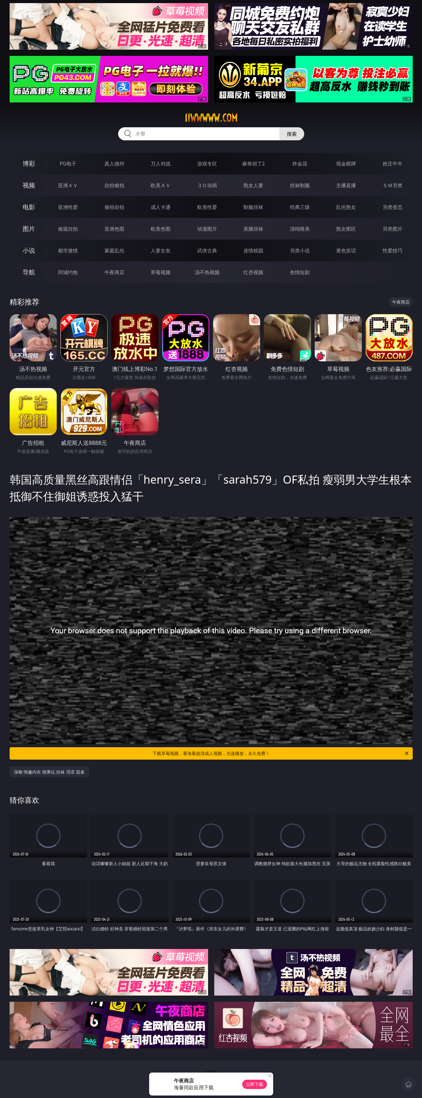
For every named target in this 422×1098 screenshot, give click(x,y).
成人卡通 (161, 207)
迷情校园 (253, 250)
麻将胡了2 (253, 163)
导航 (29, 272)
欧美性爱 (207, 207)
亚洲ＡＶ (68, 185)
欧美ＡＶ (161, 185)
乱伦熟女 (346, 207)
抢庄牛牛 (392, 163)
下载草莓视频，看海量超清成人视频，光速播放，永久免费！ (281, 753)
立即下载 (254, 1084)
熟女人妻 (253, 185)
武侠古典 (207, 250)
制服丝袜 (253, 207)
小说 (29, 250)
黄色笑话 (346, 250)
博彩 (29, 163)
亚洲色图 (114, 228)
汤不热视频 (207, 272)
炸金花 (299, 163)
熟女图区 (346, 228)
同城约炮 (68, 272)
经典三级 (300, 207)
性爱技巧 (392, 250)
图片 (29, 228)
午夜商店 (114, 272)
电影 (29, 207)
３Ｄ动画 (207, 185)
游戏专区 (207, 163)
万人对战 (161, 163)
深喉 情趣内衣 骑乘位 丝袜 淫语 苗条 (49, 772)
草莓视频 (161, 272)
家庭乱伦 (114, 250)
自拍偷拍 (114, 185)
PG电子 (68, 163)
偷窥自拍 (68, 228)
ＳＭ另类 (392, 185)
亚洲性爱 (68, 207)
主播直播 (346, 185)
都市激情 (68, 250)
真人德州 (114, 163)
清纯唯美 (300, 228)
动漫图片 (207, 228)
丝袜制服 (300, 185)
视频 (29, 185)
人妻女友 (161, 250)
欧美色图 (161, 228)
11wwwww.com (211, 118)
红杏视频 (253, 272)
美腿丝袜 (253, 228)
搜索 (292, 133)
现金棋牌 (346, 163)
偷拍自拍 (114, 207)
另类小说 (300, 250)
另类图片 (392, 228)
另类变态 (392, 207)
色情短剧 (300, 272)
